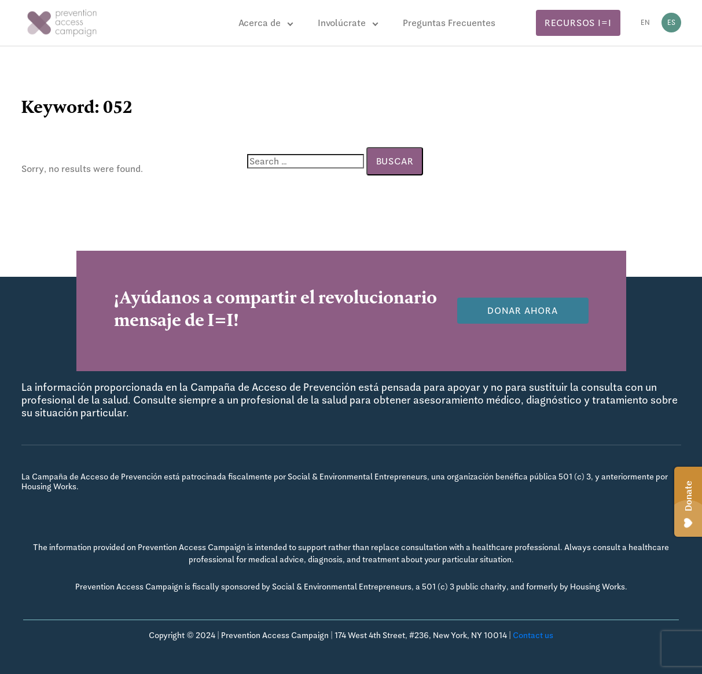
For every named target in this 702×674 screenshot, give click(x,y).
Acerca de (259, 22)
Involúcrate (342, 22)
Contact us (533, 635)
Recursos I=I (578, 22)
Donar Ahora (522, 310)
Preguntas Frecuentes (449, 22)
